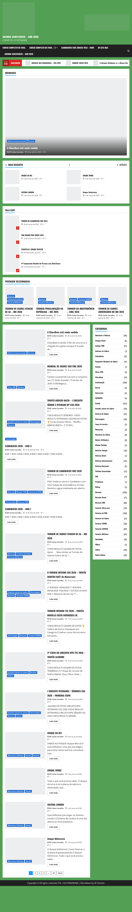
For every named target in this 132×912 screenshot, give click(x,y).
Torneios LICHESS (102, 529)
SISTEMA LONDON (12, 194)
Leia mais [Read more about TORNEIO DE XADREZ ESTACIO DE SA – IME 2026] (54, 574)
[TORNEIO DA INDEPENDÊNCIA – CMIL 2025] (81, 296)
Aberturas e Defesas (15, 781)
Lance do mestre (102, 424)
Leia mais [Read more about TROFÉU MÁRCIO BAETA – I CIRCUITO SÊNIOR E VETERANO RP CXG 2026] (54, 439)
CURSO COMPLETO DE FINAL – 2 (42, 47)
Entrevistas (100, 393)
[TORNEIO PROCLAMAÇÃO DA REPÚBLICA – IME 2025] (50, 296)
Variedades (99, 539)
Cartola (98, 366)
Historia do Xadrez (103, 413)
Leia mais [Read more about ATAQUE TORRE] (54, 819)
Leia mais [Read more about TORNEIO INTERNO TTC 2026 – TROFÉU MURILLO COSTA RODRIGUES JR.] (54, 663)
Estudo (28, 781)
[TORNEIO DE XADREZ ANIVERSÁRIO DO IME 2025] (112, 296)
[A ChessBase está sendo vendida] (66, 116)
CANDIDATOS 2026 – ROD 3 (22, 454)
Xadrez (10, 697)
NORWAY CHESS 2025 (82, 63)
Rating (98, 487)
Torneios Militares (15, 302)
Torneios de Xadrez (15, 299)
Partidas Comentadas (104, 471)
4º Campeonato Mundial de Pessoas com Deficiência (12, 265)
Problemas (99, 481)
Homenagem (35, 428)
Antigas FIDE (100, 345)
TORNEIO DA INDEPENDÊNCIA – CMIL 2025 (80, 310)
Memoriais (99, 429)
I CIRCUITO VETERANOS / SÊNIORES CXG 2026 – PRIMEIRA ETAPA (25, 729)
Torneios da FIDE (35, 503)
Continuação (11, 448)
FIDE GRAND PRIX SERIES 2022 (12, 237)
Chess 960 (12, 389)
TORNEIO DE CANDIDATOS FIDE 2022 (12, 222)
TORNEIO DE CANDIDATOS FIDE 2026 (25, 492)
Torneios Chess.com (103, 508)
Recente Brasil (101, 497)
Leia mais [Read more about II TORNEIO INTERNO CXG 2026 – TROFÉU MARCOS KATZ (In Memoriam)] (54, 617)
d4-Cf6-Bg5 (103, 47)
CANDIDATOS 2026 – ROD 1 (22, 521)
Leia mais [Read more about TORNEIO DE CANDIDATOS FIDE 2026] (54, 507)
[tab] (14, 165)
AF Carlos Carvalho (16, 152)
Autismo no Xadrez (103, 351)
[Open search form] (128, 50)
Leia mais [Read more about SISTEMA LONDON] (54, 853)
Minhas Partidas (101, 445)
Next (60, 899)
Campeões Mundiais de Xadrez (107, 361)
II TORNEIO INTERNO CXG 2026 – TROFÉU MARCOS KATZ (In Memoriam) (25, 600)
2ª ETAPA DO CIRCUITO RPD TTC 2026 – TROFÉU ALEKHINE (25, 687)
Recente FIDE (21, 503)
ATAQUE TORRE (74, 177)
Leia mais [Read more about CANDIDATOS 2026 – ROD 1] (12, 535)
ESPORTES (99, 398)
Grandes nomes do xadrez (18, 428)
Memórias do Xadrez (103, 434)
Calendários (100, 356)
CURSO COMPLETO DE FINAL (14, 47)
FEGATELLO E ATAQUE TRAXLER (12, 251)
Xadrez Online (101, 555)
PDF (96, 476)
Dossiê (98, 387)
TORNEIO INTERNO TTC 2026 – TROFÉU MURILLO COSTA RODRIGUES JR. (25, 645)
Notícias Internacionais (17, 141)
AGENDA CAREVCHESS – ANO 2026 (21, 37)
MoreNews (85, 908)
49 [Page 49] (54, 899)
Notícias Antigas (102, 450)
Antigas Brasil (101, 340)
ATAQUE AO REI (12, 177)
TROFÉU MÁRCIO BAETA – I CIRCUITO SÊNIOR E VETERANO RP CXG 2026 (25, 421)
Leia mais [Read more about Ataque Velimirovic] (54, 891)
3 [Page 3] (39, 899)
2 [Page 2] (35, 899)
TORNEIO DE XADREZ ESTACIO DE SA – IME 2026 (19, 310)
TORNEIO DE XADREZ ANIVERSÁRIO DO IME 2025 (111, 310)
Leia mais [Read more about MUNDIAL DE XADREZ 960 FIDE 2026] (54, 393)
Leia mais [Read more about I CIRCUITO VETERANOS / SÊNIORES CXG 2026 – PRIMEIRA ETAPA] (54, 747)
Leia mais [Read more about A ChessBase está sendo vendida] (54, 355)
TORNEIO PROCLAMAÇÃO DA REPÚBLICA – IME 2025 (49, 310)
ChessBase (99, 377)
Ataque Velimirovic (74, 194)
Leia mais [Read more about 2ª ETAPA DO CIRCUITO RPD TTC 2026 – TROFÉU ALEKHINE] (54, 701)
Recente (31, 141)
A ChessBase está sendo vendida (37, 146)
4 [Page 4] (43, 899)
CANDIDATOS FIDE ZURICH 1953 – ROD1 (77, 47)
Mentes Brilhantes (103, 440)
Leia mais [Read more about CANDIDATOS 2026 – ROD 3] (12, 468)
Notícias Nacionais (102, 466)
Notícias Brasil (101, 455)
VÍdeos (98, 544)
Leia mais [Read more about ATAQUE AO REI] (54, 785)
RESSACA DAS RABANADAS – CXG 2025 (44, 63)
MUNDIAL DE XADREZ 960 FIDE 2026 (25, 379)
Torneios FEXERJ (85, 299)
